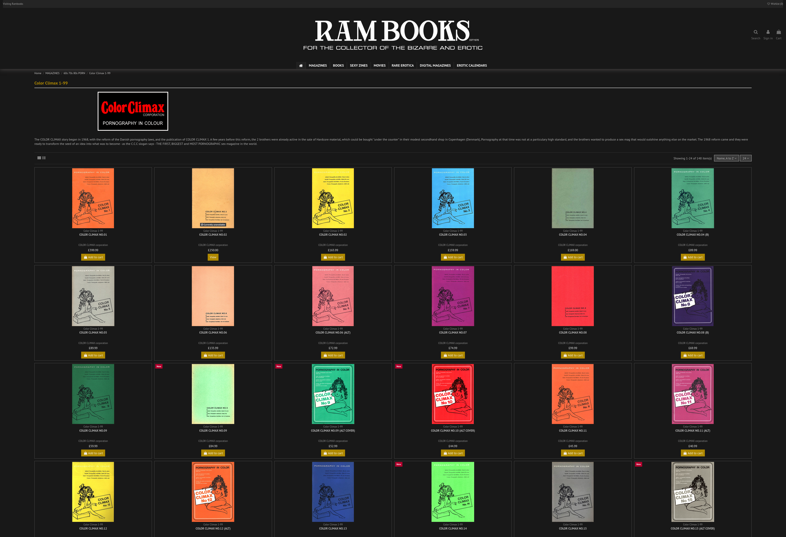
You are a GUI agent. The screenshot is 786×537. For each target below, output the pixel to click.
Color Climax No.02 (213, 234)
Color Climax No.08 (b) (693, 332)
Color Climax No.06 (213, 332)
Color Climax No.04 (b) (693, 234)
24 (746, 158)
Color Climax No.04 (573, 234)
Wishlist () (775, 4)
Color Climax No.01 (93, 234)
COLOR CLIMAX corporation (93, 245)
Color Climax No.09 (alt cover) (333, 430)
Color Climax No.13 (333, 528)
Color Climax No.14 (453, 528)
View (213, 257)
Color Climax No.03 (453, 234)
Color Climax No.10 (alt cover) (453, 430)
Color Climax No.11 (573, 430)
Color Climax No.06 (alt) (333, 332)
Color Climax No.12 (93, 528)
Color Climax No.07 (453, 332)
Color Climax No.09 (93, 430)
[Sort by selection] (726, 158)
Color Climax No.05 (93, 332)
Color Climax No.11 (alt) (692, 430)
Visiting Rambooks (13, 4)
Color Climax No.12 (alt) (213, 528)
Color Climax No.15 (573, 528)
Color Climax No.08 (573, 332)
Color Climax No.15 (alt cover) (693, 528)
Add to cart (93, 257)
